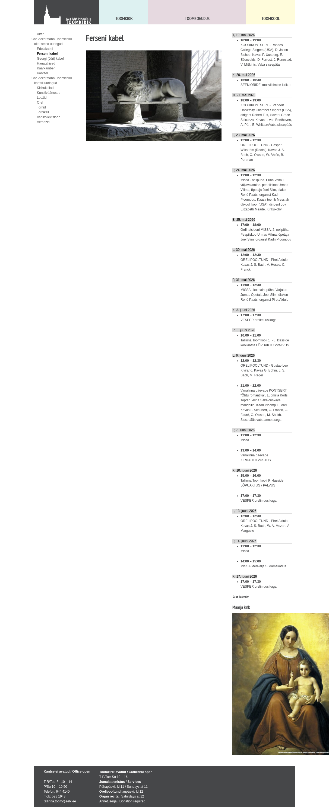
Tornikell (43, 112)
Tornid (41, 107)
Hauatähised (46, 63)
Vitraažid (43, 122)
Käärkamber (46, 68)
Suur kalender (240, 597)
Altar (40, 34)
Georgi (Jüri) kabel (50, 58)
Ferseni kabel (47, 54)
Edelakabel (45, 49)
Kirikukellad (45, 88)
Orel (40, 102)
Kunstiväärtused (48, 93)
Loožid (41, 98)
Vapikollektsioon (48, 117)
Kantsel (42, 73)
